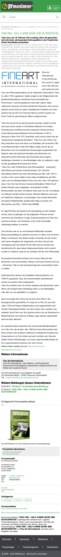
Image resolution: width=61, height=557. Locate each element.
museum (18, 500)
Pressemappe (8, 547)
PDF (2, 492)
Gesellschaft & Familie (43, 27)
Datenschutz (52, 547)
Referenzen (43, 539)
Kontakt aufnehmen (16, 476)
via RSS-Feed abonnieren (12, 452)
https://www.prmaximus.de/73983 (14, 509)
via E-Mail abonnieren (11, 454)
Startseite (6, 539)
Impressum (24, 539)
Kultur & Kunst (24, 27)
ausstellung (6, 500)
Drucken (4, 488)
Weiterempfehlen (7, 490)
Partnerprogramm (30, 547)
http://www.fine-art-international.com (22, 377)
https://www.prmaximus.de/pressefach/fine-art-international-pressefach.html (30, 513)
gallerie (27, 500)
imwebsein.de (14, 478)
